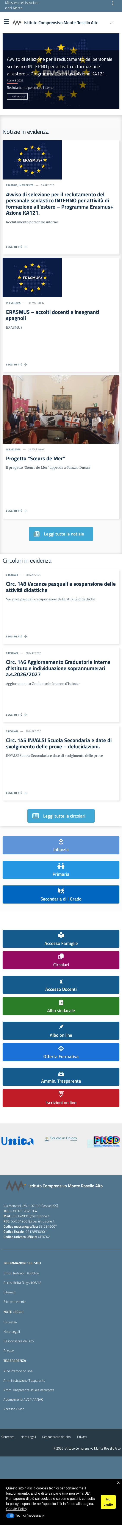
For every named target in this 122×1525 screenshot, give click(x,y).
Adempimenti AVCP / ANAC (23, 1399)
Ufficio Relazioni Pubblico (21, 1273)
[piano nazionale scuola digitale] (104, 1142)
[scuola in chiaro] (60, 1138)
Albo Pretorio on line (18, 1371)
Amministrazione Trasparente (24, 1380)
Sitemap (9, 1292)
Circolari (12, 575)
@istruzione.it (40, 1216)
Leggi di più (16, 247)
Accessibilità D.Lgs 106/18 (22, 1282)
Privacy (8, 1350)
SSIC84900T (21, 1216)
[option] (61, 71)
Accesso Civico (13, 1408)
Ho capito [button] (108, 1502)
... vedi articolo (17, 96)
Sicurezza (10, 1322)
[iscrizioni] (17, 1140)
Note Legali (11, 1331)
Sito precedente (14, 1301)
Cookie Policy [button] (16, 1509)
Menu (6, 22)
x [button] (118, 1482)
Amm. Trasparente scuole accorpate (28, 1389)
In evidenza (26, 185)
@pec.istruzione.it (42, 1221)
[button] (10, 1515)
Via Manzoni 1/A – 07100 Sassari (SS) (30, 1205)
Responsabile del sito (18, 1341)
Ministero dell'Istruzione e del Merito (22, 5)
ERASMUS (11, 185)
